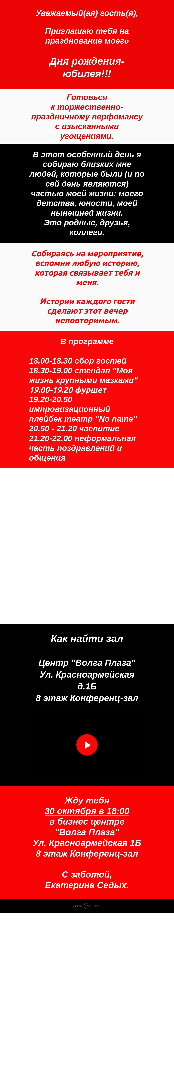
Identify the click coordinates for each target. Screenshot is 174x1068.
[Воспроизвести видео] (87, 900)
